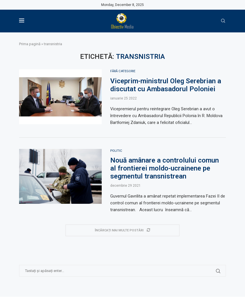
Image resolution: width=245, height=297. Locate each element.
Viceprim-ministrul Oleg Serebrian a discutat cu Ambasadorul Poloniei (165, 85)
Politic (116, 151)
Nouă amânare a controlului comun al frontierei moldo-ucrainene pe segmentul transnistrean (164, 169)
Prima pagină (29, 44)
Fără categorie (124, 71)
